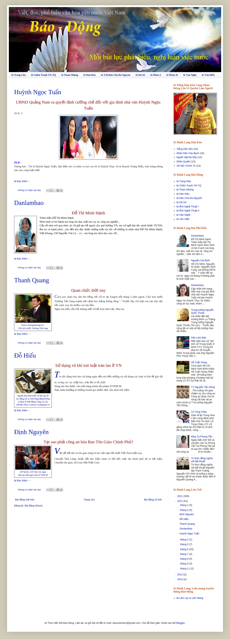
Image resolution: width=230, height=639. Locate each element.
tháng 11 (185, 568)
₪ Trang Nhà (184, 181)
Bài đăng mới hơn (24, 499)
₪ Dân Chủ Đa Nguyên (189, 198)
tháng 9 (184, 563)
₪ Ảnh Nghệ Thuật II (188, 210)
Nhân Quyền (183, 161)
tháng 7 (184, 554)
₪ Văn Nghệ (189, 75)
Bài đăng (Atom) (33, 505)
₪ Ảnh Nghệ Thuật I (188, 206)
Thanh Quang (31, 280)
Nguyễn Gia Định (200, 260)
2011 (180, 496)
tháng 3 (184, 510)
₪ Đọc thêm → (22, 181)
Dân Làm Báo (198, 337)
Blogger (180, 623)
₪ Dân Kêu (89, 75)
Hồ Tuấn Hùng (199, 362)
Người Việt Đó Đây (187, 157)
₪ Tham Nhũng (69, 75)
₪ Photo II (172, 75)
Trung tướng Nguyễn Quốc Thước (202, 311)
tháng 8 (184, 558)
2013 (180, 574)
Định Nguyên (31, 431)
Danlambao (29, 202)
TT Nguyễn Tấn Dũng (203, 387)
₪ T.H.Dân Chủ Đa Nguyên (115, 75)
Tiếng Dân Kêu (185, 149)
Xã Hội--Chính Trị (186, 165)
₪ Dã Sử (140, 75)
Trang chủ (89, 499)
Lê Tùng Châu (199, 411)
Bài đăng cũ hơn (153, 499)
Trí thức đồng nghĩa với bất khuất (201, 460)
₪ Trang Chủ (18, 75)
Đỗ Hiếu (25, 355)
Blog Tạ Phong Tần (201, 436)
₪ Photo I (155, 75)
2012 (180, 501)
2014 (180, 579)
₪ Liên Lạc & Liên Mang (190, 598)
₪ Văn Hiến (208, 75)
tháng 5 (184, 544)
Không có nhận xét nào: (30, 190)
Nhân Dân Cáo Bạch (188, 153)
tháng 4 (184, 539)
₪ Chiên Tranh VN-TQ (43, 75)
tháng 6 (184, 549)
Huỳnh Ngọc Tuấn (37, 92)
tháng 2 (184, 505)
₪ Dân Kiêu (183, 193)
